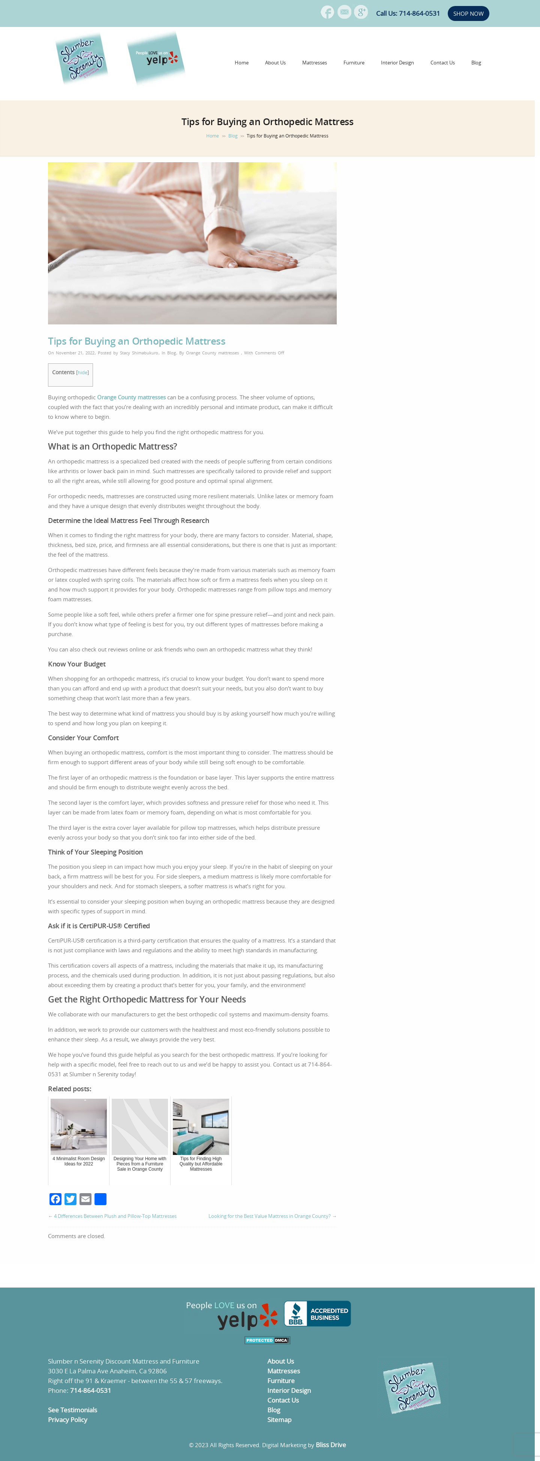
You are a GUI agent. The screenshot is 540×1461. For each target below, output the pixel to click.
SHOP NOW (468, 13)
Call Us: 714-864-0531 (408, 13)
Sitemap (279, 1419)
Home (242, 62)
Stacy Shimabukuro (139, 353)
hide (82, 372)
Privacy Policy (67, 1419)
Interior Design (397, 62)
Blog (476, 62)
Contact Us (442, 62)
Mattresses (314, 62)
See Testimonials (72, 1410)
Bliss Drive (331, 1444)
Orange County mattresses (212, 353)
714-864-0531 (90, 1390)
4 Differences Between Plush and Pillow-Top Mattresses (115, 1216)
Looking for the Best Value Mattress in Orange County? (269, 1216)
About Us (275, 62)
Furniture (354, 62)
